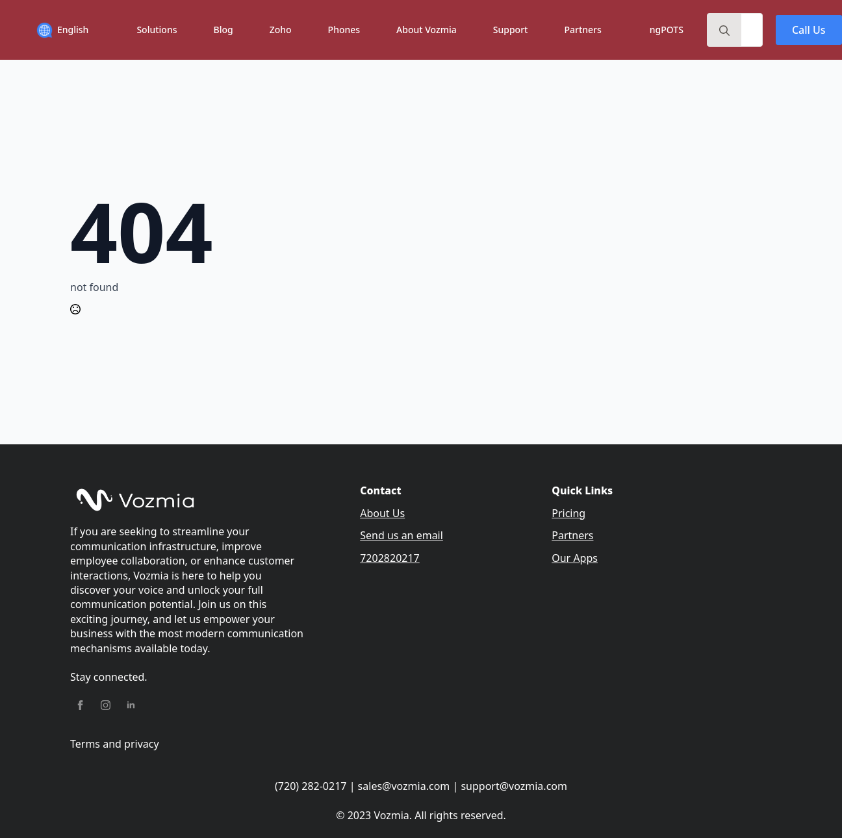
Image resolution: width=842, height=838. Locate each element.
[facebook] (80, 705)
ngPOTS (666, 29)
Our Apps (575, 558)
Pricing (568, 513)
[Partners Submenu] (613, 30)
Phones (344, 29)
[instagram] (106, 705)
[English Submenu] (99, 30)
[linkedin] (131, 705)
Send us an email (401, 535)
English (72, 29)
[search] (724, 30)
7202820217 (390, 558)
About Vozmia (426, 29)
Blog (223, 29)
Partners (582, 29)
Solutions (156, 29)
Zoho (281, 29)
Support (510, 29)
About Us (382, 513)
